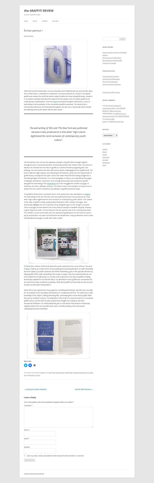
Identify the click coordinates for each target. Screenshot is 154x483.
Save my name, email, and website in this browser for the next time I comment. (55, 456)
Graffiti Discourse (120, 114)
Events (105, 155)
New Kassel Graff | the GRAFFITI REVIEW (116, 116)
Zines (104, 165)
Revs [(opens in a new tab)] (27, 269)
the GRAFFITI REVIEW (38, 11)
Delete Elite (68, 373)
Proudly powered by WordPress (34, 474)
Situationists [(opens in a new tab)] (51, 183)
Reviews (44, 21)
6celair (105, 122)
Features (55, 21)
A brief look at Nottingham (111, 79)
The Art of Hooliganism (110, 82)
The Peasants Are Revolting (112, 58)
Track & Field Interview (84, 389)
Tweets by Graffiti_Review (111, 92)
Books (43, 373)
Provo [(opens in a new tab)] (55, 102)
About (35, 21)
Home (26, 21)
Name (27, 430)
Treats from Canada (109, 63)
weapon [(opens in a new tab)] (87, 194)
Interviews (106, 157)
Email (26, 438)
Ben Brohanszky (58, 373)
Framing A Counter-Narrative (35, 389)
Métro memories (115, 111)
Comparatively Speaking (111, 76)
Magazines (106, 163)
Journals (105, 160)
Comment (28, 405)
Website (27, 447)
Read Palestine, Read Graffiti (112, 60)
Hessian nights (110, 119)
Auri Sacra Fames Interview (112, 84)
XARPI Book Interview (116, 122)
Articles (105, 149)
